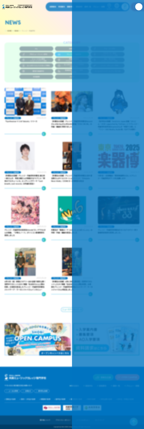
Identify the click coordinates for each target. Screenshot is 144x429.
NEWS (17, 31)
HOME (9, 31)
